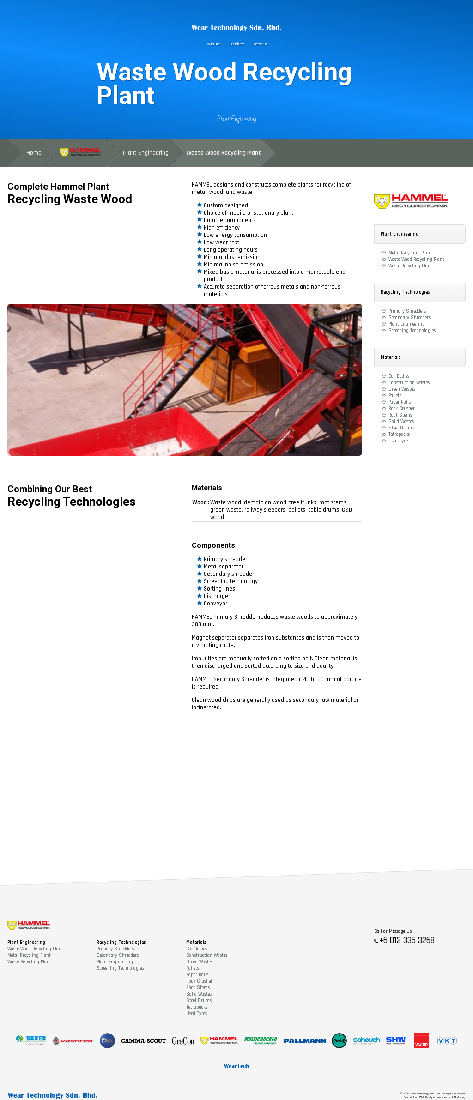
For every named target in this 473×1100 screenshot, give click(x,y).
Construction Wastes (409, 383)
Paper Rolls (399, 402)
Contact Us (260, 44)
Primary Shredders (407, 311)
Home (34, 153)
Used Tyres (398, 441)
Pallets (394, 396)
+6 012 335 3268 (407, 940)
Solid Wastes (401, 421)
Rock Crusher (401, 408)
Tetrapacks (399, 434)
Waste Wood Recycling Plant (416, 259)
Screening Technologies (412, 330)
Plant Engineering (236, 119)
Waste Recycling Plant (410, 266)
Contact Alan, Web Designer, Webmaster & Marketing (434, 1097)
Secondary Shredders (409, 317)
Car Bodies (398, 376)
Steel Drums (401, 428)
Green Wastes (401, 389)
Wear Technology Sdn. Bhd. (237, 27)
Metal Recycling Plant (410, 253)
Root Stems (400, 415)
